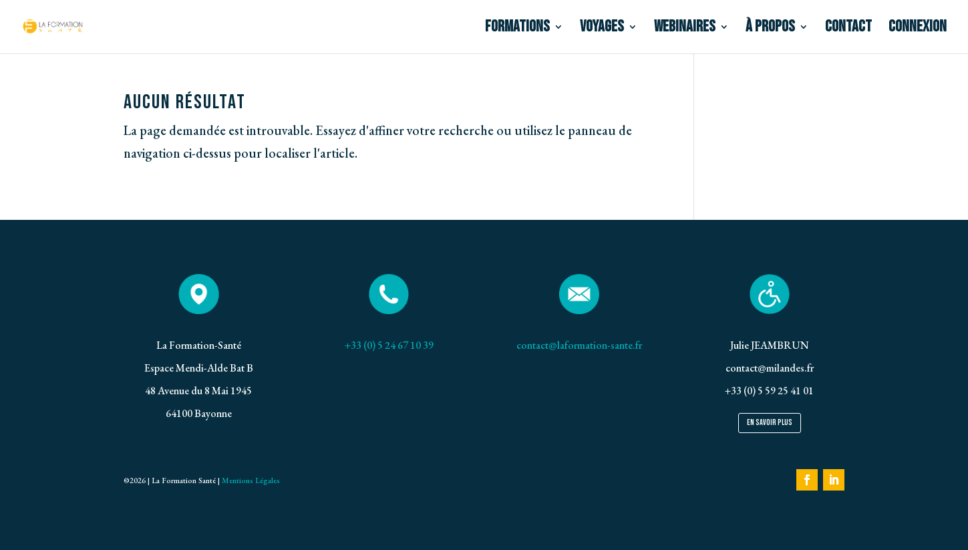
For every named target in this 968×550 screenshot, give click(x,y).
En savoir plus (769, 423)
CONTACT (848, 29)
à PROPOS (770, 29)
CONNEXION (918, 29)
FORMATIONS (517, 29)
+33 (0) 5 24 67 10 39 (389, 345)
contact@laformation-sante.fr (579, 345)
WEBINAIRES (684, 29)
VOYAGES (602, 29)
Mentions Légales (250, 480)
